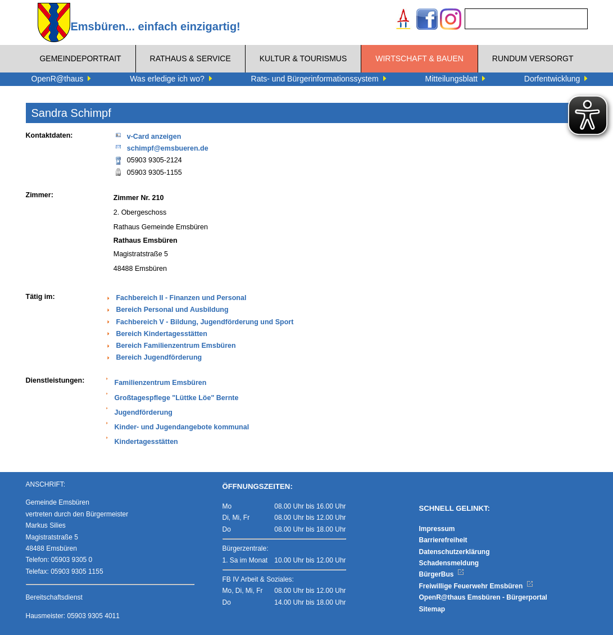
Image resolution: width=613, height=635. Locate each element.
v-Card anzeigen (147, 135)
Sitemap (432, 609)
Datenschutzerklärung (454, 552)
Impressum (437, 529)
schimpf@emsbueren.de (160, 147)
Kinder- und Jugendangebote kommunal (182, 427)
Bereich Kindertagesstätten (161, 334)
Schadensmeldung (449, 563)
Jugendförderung (143, 412)
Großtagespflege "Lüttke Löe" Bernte (177, 398)
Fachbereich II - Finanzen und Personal (181, 298)
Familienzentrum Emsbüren (161, 383)
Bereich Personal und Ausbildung (172, 310)
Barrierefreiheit (443, 540)
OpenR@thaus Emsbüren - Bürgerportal (483, 597)
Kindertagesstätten (146, 442)
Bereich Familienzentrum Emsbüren (175, 346)
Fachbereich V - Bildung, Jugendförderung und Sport (204, 322)
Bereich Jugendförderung (159, 357)
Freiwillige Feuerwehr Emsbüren (476, 586)
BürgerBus (442, 574)
